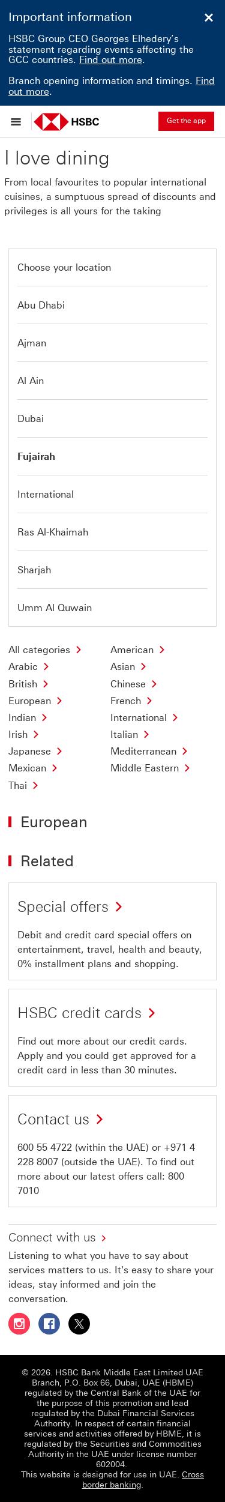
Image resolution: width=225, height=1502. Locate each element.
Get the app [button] (186, 120)
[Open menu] (19, 121)
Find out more (110, 59)
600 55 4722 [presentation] (44, 1147)
